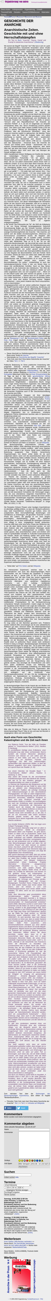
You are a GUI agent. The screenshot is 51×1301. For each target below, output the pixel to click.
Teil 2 (23, 361)
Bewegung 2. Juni (16, 338)
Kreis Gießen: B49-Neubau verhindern (18, 1242)
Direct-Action (5, 9)
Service (3, 15)
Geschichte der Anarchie (33, 17)
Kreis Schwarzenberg (39, 374)
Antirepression (17, 9)
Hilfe (17, 1177)
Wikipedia (45, 443)
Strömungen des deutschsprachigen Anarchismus (27, 1095)
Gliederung (39, 42)
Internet (26, 355)
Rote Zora (8, 340)
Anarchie (20, 17)
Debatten (17, 12)
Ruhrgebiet (8, 374)
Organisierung (29, 9)
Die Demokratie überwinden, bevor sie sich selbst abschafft (19, 1244)
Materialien (46, 12)
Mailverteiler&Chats (20, 1247)
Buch (19, 40)
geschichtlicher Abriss (41, 376)
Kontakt (29, 1299)
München (32, 372)
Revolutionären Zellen (36, 338)
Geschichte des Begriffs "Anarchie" (31, 357)
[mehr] (17, 1214)
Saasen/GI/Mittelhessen (31, 12)
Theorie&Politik (6, 12)
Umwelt (39, 9)
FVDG (47, 399)
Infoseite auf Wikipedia (36, 1103)
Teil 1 (16, 361)
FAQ (41, 1299)
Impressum (35, 1299)
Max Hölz (37, 426)
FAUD (47, 397)
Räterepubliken (32, 370)
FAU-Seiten (23, 566)
